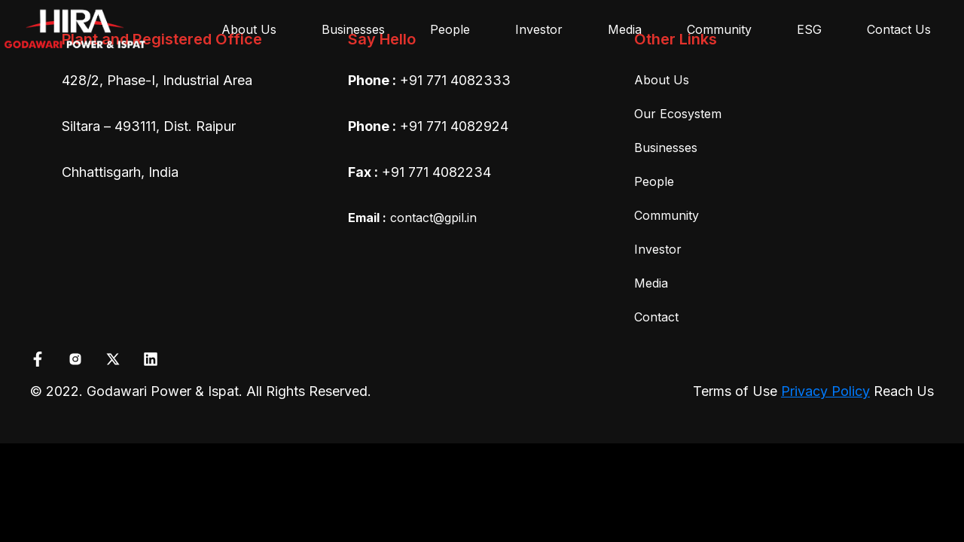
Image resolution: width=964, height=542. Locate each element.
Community (719, 29)
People (450, 29)
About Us (248, 29)
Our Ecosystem (677, 113)
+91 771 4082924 (454, 126)
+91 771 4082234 (436, 172)
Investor (539, 29)
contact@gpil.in (412, 217)
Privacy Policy (825, 391)
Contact (656, 316)
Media (625, 29)
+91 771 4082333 (455, 80)
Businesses (353, 29)
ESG (809, 29)
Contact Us (899, 29)
